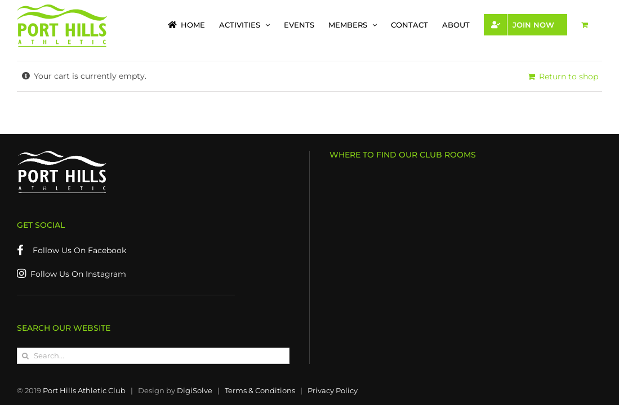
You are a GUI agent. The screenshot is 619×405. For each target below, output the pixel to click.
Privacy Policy (333, 390)
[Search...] (153, 356)
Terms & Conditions (260, 390)
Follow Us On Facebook (71, 250)
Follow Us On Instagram (71, 274)
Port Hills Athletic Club (84, 390)
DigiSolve (194, 390)
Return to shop (568, 76)
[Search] (25, 356)
